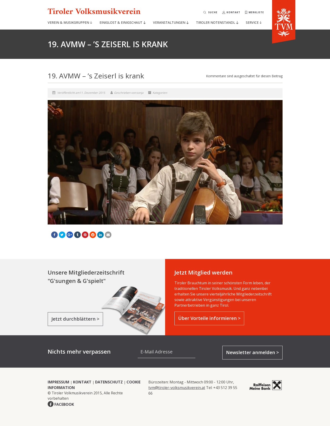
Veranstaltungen (170, 22)
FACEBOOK (64, 404)
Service (254, 22)
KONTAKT (82, 382)
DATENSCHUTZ (109, 382)
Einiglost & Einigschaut (122, 22)
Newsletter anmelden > (252, 352)
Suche (212, 12)
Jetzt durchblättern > (75, 319)
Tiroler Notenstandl (217, 22)
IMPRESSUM (58, 382)
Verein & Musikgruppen (70, 22)
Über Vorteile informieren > (209, 318)
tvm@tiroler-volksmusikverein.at (176, 387)
